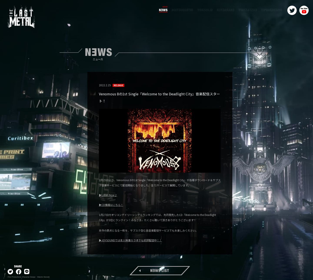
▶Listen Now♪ (108, 195)
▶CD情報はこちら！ (111, 205)
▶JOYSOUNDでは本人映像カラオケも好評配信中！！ (130, 240)
